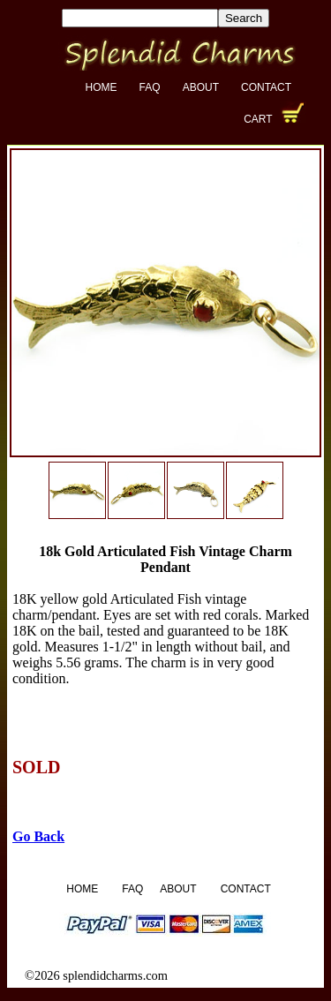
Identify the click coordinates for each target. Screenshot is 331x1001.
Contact (266, 87)
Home (101, 87)
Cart (258, 119)
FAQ (150, 87)
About (201, 87)
